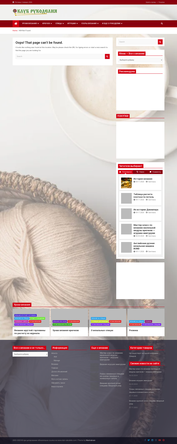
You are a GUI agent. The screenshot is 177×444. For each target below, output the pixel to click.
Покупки (161, 2)
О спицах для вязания (100, 321)
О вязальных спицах (102, 330)
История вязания (143, 178)
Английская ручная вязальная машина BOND (144, 246)
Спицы (58, 23)
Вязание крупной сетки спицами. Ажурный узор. (111, 384)
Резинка (148, 321)
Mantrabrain (90, 440)
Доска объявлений (59, 372)
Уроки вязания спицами (24, 324)
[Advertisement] (140, 92)
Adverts (54, 353)
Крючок (46, 23)
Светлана (151, 182)
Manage (57, 360)
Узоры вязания (89, 23)
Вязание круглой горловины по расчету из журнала (29, 332)
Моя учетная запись (59, 379)
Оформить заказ (58, 383)
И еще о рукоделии (111, 23)
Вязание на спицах (22, 318)
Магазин (54, 375)
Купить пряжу (151, 2)
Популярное (125, 172)
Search (107, 56)
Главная (54, 368)
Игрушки (71, 23)
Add (55, 357)
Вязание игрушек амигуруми (112, 364)
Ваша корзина (57, 386)
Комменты (155, 172)
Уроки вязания (29, 23)
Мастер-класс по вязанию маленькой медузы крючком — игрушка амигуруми (144, 229)
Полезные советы (21, 321)
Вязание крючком (59, 321)
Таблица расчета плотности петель (144, 195)
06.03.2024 (139, 236)
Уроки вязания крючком (62, 324)
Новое (140, 172)
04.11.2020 (139, 182)
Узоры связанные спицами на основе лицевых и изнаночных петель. (112, 376)
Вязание (54, 364)
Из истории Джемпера (146, 209)
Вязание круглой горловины (25, 315)
